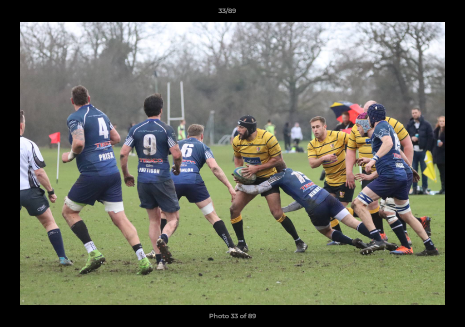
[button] (426, 13)
